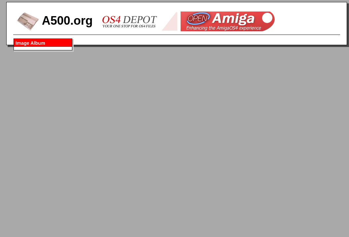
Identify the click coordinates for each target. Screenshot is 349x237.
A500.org (55, 20)
